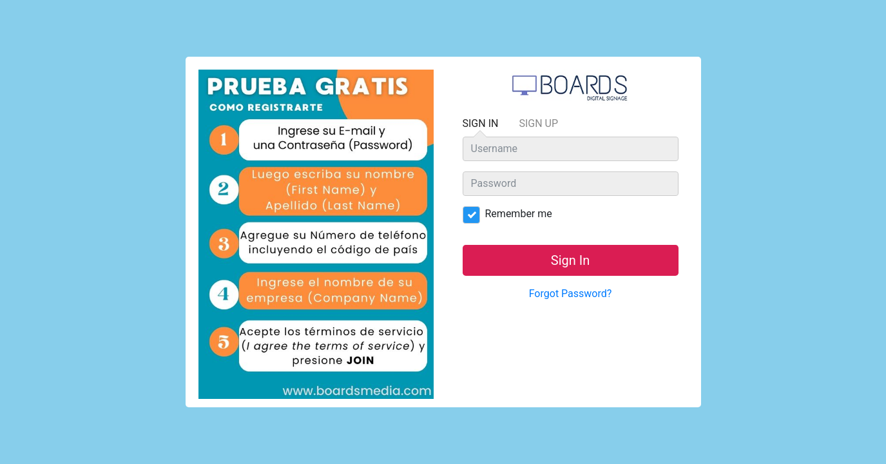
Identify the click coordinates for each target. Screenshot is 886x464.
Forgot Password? (570, 293)
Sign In (481, 127)
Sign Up (538, 123)
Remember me (512, 214)
